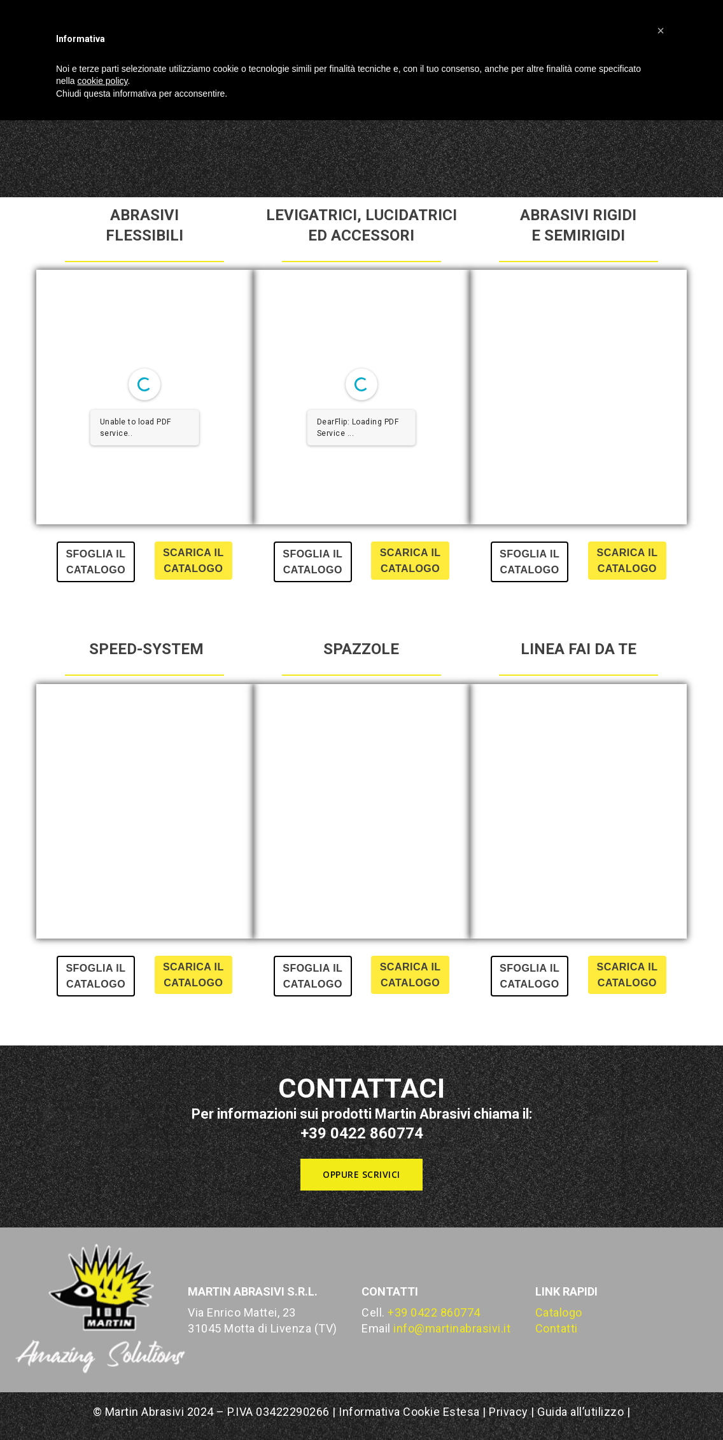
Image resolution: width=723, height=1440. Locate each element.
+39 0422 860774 (434, 1312)
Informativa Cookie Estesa (410, 1411)
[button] (361, 1175)
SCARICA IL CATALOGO (193, 560)
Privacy (508, 1411)
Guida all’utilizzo (580, 1411)
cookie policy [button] (102, 81)
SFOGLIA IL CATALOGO (95, 562)
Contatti (556, 1328)
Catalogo (558, 1312)
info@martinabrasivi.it (451, 1328)
